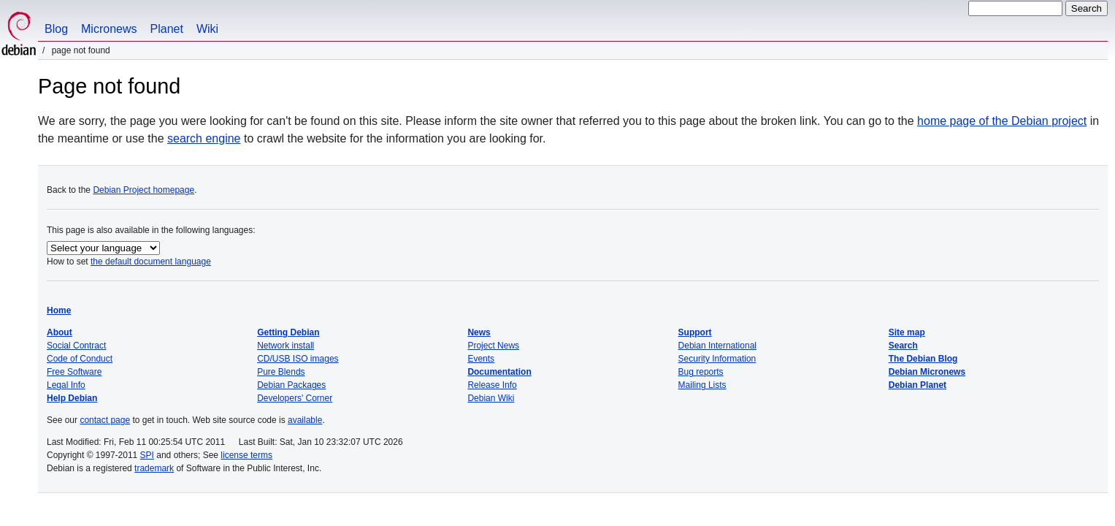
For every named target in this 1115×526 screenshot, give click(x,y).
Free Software (74, 372)
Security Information (717, 359)
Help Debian (72, 398)
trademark (154, 468)
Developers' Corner (294, 398)
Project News (493, 345)
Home (59, 310)
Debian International (717, 345)
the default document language (151, 261)
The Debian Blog (923, 359)
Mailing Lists (702, 385)
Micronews (109, 29)
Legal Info (66, 385)
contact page (105, 420)
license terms (246, 455)
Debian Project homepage (143, 190)
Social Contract (76, 345)
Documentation (499, 372)
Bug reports (701, 372)
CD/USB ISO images (297, 359)
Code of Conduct (79, 359)
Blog (56, 29)
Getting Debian (288, 332)
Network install (285, 345)
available (305, 420)
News (478, 332)
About (59, 332)
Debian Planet (917, 385)
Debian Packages (291, 385)
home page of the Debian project (1002, 121)
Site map (907, 332)
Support (695, 332)
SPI (147, 455)
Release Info (491, 385)
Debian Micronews (927, 372)
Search (903, 345)
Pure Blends (280, 372)
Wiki (207, 29)
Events (480, 359)
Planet (166, 29)
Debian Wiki (490, 398)
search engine (204, 138)
